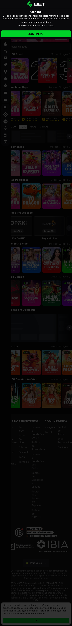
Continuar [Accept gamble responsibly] (36, 34)
